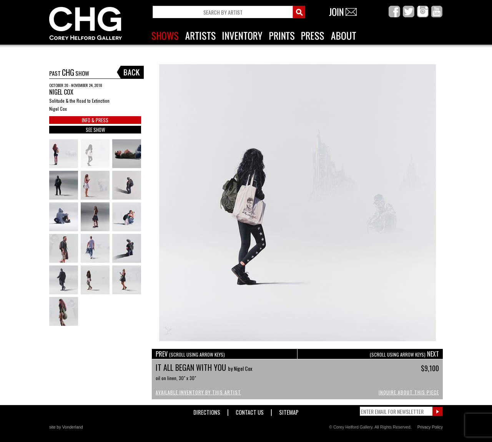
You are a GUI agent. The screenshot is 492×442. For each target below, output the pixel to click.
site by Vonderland (66, 427)
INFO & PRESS (95, 120)
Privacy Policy (430, 427)
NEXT (404, 354)
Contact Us (250, 410)
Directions (206, 410)
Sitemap (289, 410)
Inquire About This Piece (409, 392)
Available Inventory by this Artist (198, 392)
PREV (190, 354)
